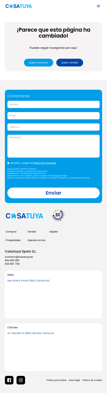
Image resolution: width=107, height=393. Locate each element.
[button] (98, 6)
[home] (24, 6)
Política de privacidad (44, 163)
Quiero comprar (38, 62)
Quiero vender (69, 62)
